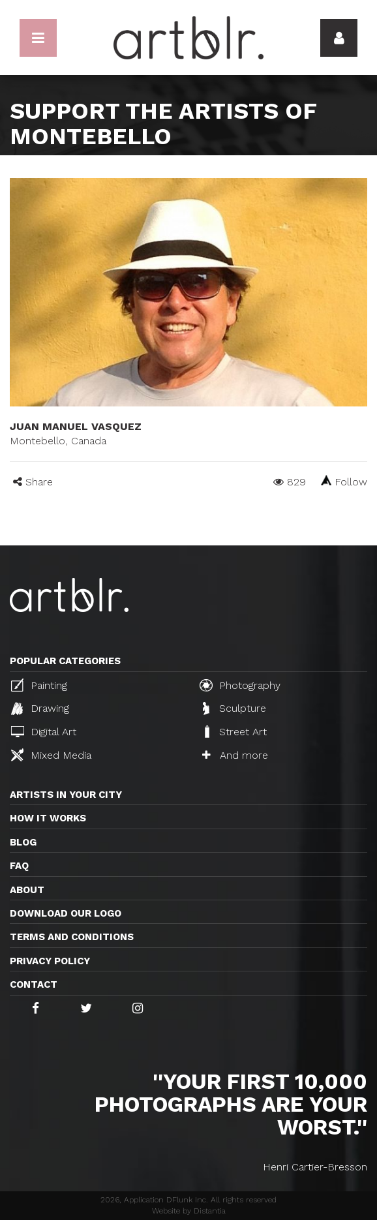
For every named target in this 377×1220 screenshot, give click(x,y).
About (27, 890)
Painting (39, 685)
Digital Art (43, 731)
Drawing (40, 708)
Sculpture (234, 708)
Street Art (234, 731)
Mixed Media (51, 754)
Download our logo (65, 913)
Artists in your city (66, 795)
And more (235, 755)
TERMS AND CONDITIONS (72, 937)
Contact (33, 984)
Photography (240, 685)
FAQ (19, 866)
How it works (48, 818)
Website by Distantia (189, 1210)
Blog (23, 842)
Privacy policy (50, 961)
